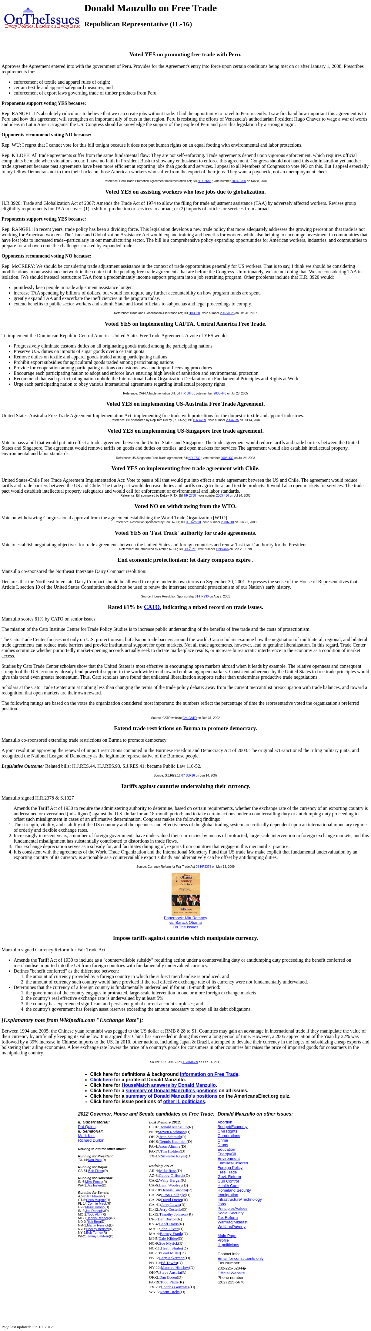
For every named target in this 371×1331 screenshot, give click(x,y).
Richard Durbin (91, 1140)
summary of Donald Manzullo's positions (171, 1090)
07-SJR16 (188, 775)
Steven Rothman (171, 1132)
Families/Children (233, 1163)
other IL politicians (184, 1101)
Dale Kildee (168, 1238)
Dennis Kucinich (172, 1141)
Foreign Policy (230, 1167)
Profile (223, 1240)
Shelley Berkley (97, 1229)
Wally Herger (170, 1180)
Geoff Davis (169, 1224)
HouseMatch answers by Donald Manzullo (169, 1085)
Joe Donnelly (94, 1211)
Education (226, 1149)
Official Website (231, 1273)
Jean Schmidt (170, 1136)
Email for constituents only (241, 1258)
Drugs (223, 1145)
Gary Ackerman (172, 1258)
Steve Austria (170, 1272)
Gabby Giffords (171, 1175)
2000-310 (227, 522)
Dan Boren (168, 1277)
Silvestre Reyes (173, 1156)
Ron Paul (95, 1160)
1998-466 (222, 549)
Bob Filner (95, 1171)
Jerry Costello (170, 1209)
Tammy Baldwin (97, 1236)
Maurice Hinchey (175, 1267)
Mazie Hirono (95, 1207)
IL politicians (228, 1245)
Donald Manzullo (173, 1127)
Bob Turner (94, 1232)
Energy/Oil (227, 1154)
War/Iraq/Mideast (233, 1222)
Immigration (228, 1195)
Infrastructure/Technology (240, 1199)
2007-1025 (227, 313)
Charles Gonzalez (175, 1287)
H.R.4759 (199, 420)
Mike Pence (93, 1181)
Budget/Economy (233, 1126)
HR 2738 (190, 495)
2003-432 (227, 458)
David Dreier (171, 1199)
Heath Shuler (171, 1248)
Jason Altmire (169, 1146)
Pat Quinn (86, 1126)
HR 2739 (194, 458)
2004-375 (232, 420)
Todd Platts (169, 1282)
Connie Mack (97, 1203)
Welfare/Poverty (232, 1226)
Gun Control (228, 1181)
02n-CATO (189, 718)
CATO (152, 607)
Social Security (231, 1213)
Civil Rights (227, 1131)
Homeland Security (234, 1190)
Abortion (225, 1122)
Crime (223, 1140)
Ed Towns (169, 1262)
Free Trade (227, 1172)
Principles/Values (233, 1208)
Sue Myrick (168, 1243)
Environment (229, 1158)
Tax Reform (228, 1217)
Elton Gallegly (173, 1195)
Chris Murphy (95, 1200)
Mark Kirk (86, 1135)
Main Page (227, 1235)
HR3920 (194, 313)
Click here (101, 1079)
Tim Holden (170, 1151)
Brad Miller (170, 1253)
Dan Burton (167, 1219)
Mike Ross (167, 1170)
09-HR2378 (203, 866)
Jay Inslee (94, 1185)
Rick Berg (94, 1221)
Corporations (229, 1135)
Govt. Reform (229, 1176)
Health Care (228, 1185)
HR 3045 (187, 393)
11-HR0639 (190, 1062)
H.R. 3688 (204, 181)
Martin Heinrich (98, 1225)
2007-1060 (239, 181)
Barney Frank (171, 1233)
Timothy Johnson (173, 1214)
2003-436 (222, 495)
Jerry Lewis (170, 1204)
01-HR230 (202, 596)
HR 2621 (190, 549)
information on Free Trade (209, 1074)
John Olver (169, 1228)
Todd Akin (94, 1214)
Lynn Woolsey (170, 1185)
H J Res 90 (193, 522)
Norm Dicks (170, 1291)
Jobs (222, 1204)
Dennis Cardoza (174, 1190)
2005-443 (219, 393)
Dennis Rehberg (98, 1218)
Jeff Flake (93, 1196)
